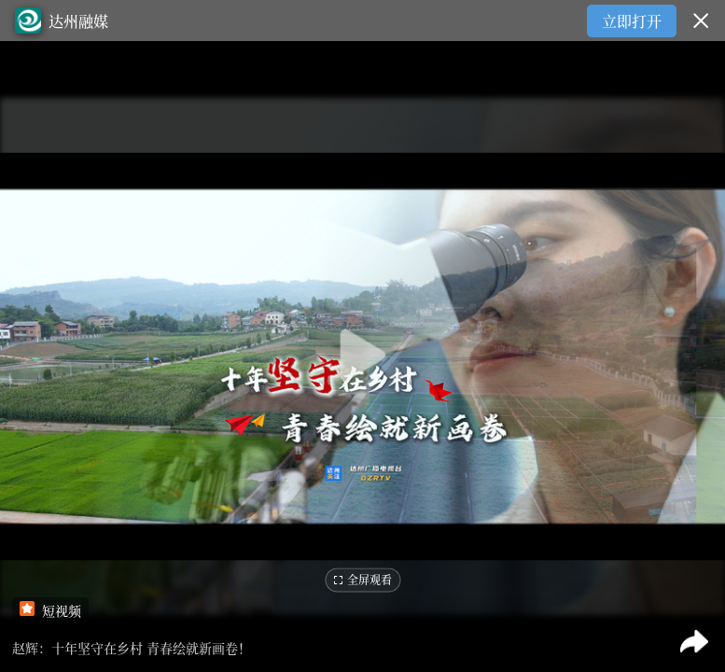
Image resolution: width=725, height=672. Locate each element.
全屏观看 (362, 580)
